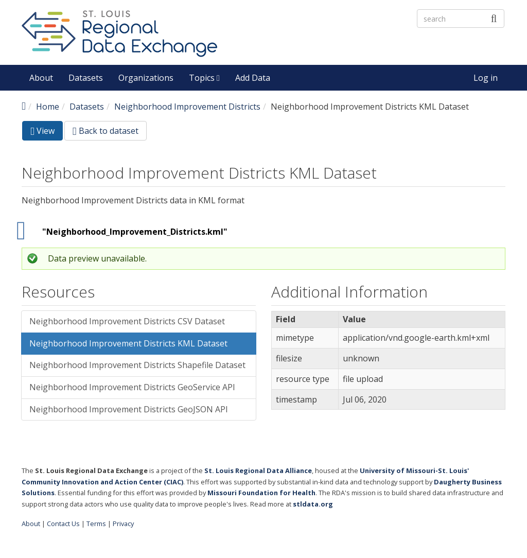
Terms (96, 523)
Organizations (145, 77)
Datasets (85, 77)
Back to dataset (105, 130)
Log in (485, 77)
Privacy (123, 523)
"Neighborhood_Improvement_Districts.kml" (134, 231)
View (46, 133)
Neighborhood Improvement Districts (187, 106)
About (41, 77)
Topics (204, 77)
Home (47, 106)
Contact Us (63, 523)
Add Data (252, 77)
